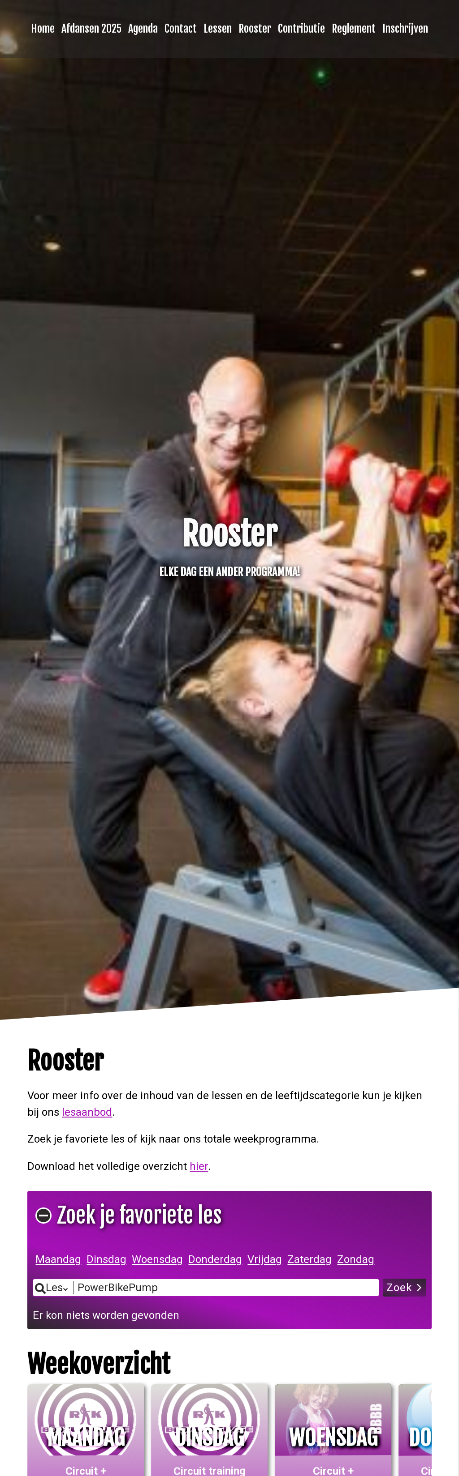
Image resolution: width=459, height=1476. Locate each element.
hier (199, 1166)
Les (54, 1287)
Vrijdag (264, 1259)
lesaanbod (87, 1112)
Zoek (399, 1287)
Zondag (355, 1259)
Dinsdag (106, 1259)
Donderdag (215, 1259)
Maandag (58, 1259)
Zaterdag (309, 1259)
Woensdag (157, 1259)
